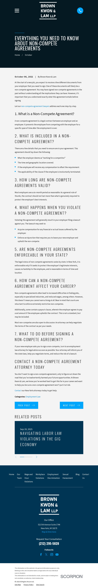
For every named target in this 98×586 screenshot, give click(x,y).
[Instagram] (51, 554)
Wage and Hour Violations (28, 478)
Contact (18, 390)
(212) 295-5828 (49, 543)
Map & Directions (49, 532)
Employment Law (33, 396)
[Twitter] (46, 554)
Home (11, 474)
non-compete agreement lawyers (35, 106)
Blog (78, 474)
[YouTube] (57, 554)
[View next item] (38, 457)
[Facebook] (41, 554)
